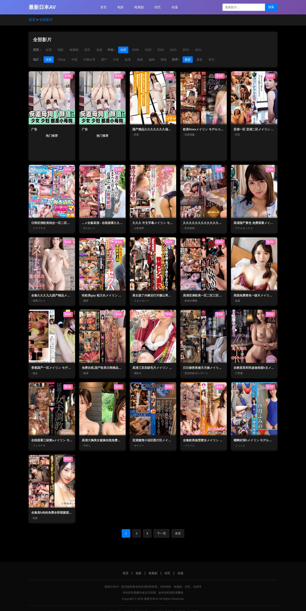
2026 (135, 49)
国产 (104, 59)
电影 (120, 7)
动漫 (174, 7)
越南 (152, 59)
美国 (140, 59)
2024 (160, 49)
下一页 (161, 533)
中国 (74, 59)
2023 (173, 49)
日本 (116, 59)
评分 (211, 59)
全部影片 (46, 19)
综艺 (157, 7)
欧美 (128, 59)
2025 (148, 49)
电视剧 (139, 7)
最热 (200, 59)
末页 (178, 533)
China (61, 59)
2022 (186, 49)
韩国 (164, 59)
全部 (49, 49)
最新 (188, 59)
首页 (103, 7)
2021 (198, 49)
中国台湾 (89, 59)
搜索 (271, 7)
